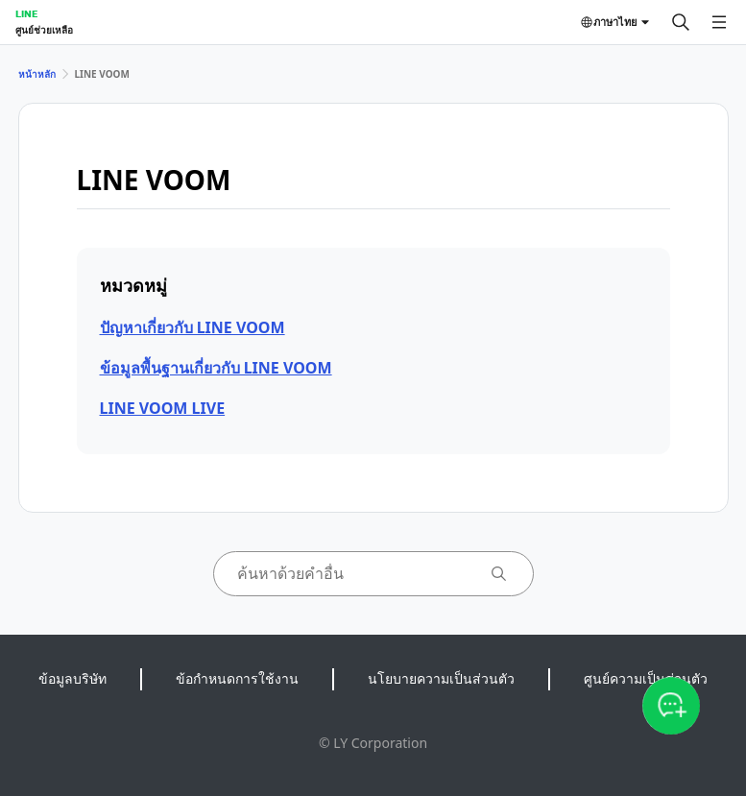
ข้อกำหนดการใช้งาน (237, 678)
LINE (26, 13)
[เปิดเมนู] (719, 22)
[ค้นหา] (681, 22)
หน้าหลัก (37, 74)
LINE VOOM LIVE (163, 408)
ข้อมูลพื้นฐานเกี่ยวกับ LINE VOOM (216, 367)
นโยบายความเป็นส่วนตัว (441, 678)
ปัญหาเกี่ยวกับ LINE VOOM (192, 327)
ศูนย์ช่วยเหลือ (44, 29)
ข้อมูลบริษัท (72, 678)
